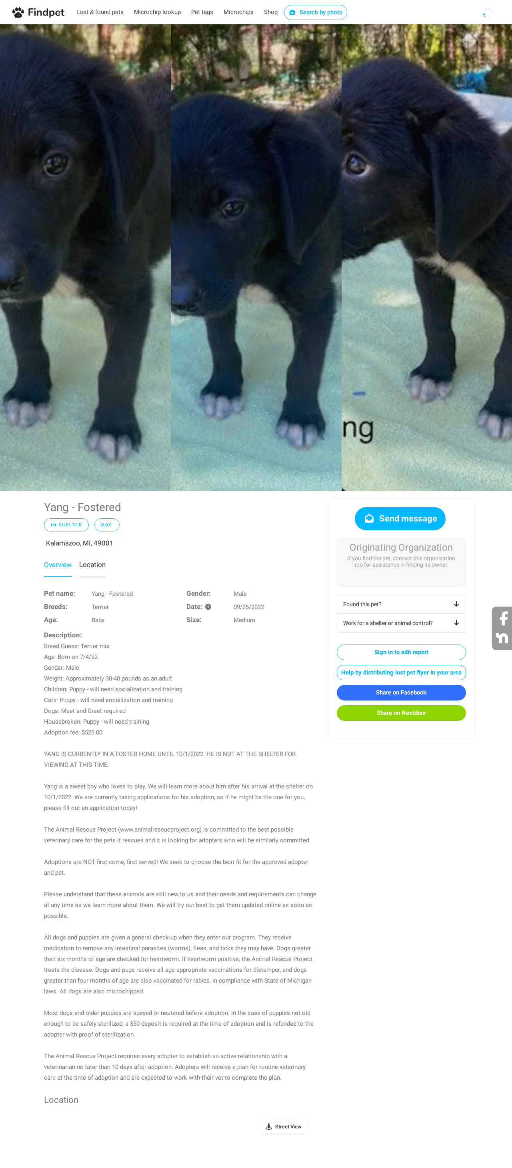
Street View (288, 1127)
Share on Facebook (401, 692)
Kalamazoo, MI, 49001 (80, 543)
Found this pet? (402, 604)
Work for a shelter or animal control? (402, 623)
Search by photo (315, 12)
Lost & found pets (100, 12)
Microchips (239, 12)
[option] (85, 257)
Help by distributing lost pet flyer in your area (401, 672)
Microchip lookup (157, 12)
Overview (58, 565)
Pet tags (202, 12)
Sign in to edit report (401, 652)
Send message (400, 518)
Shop (271, 12)
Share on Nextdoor (401, 712)
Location (92, 565)
